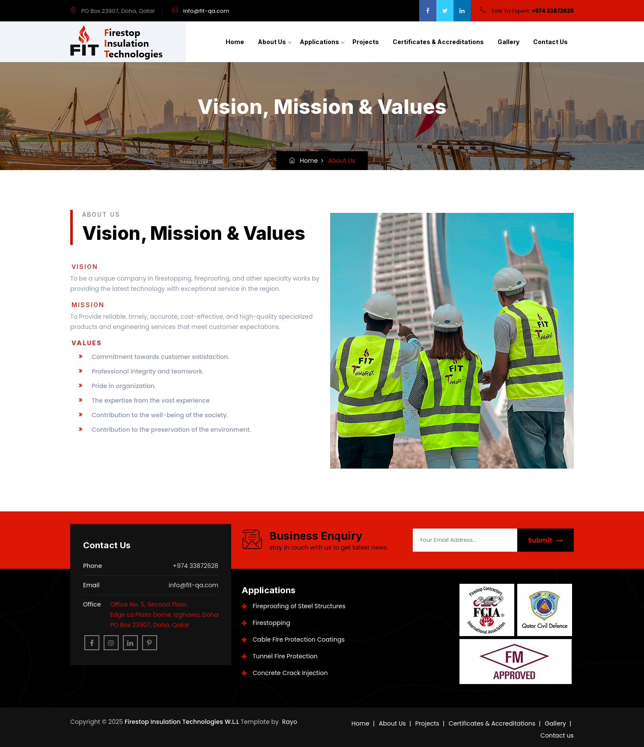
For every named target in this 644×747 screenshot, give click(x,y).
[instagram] (111, 642)
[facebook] (427, 10)
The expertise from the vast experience (151, 400)
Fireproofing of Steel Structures (294, 606)
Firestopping (266, 623)
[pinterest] (149, 642)
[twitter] (444, 10)
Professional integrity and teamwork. (148, 371)
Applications (319, 41)
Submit (545, 540)
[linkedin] (130, 642)
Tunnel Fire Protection (280, 656)
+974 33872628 (553, 11)
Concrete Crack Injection (285, 673)
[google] (462, 10)
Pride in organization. (124, 386)
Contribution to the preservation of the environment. (171, 429)
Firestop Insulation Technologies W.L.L (183, 721)
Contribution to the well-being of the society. (160, 415)
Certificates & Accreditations (438, 41)
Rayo (289, 721)
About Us (272, 41)
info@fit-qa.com (206, 11)
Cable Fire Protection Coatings (293, 639)
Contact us (550, 41)
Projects (365, 41)
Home (235, 41)
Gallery (508, 41)
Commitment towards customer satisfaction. (161, 357)
